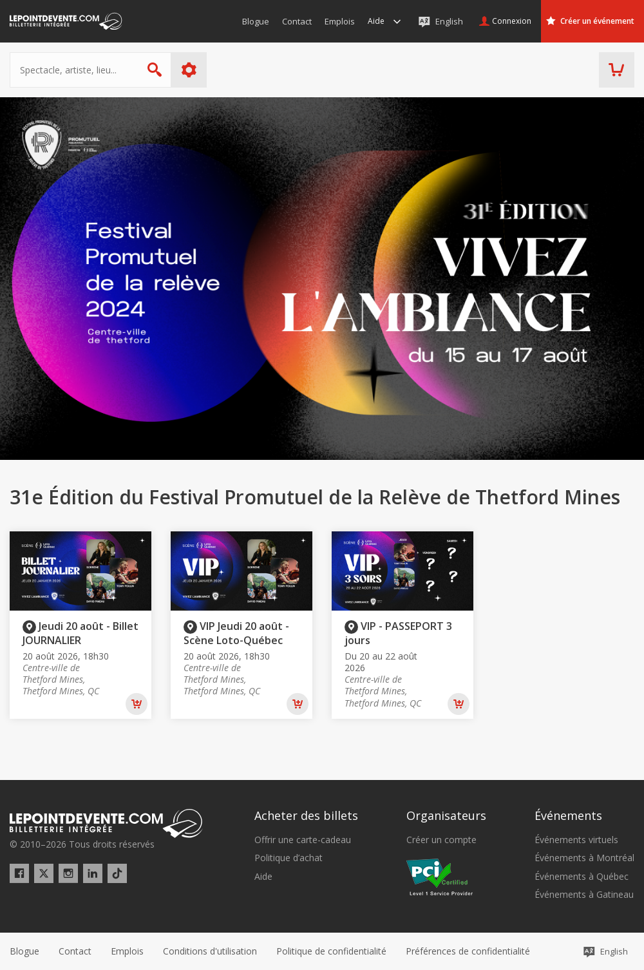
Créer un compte (441, 840)
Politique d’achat (288, 858)
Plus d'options (189, 70)
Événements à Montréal (584, 858)
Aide (263, 876)
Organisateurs (446, 815)
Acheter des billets (306, 815)
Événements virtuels (576, 840)
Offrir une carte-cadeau (302, 840)
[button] (468, 951)
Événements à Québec (582, 876)
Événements (568, 815)
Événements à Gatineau (584, 894)
